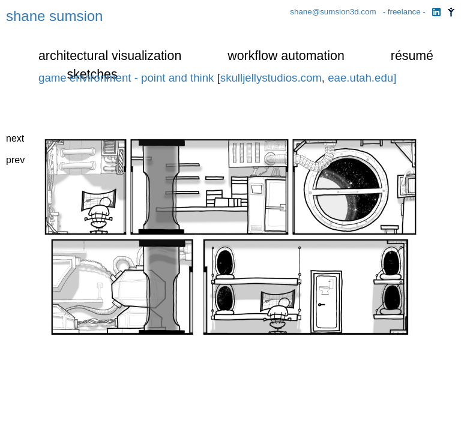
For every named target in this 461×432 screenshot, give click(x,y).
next (15, 138)
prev (15, 160)
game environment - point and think (126, 77)
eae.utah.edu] (362, 77)
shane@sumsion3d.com (334, 11)
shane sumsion (54, 16)
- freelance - (405, 11)
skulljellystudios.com (271, 77)
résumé (412, 56)
